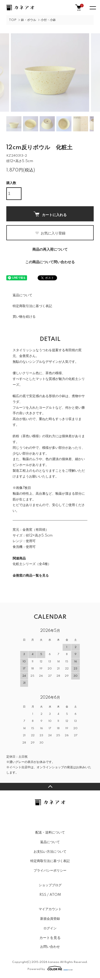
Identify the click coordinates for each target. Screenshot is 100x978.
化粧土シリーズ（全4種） (32, 564)
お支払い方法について (50, 851)
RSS (42, 895)
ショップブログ (50, 885)
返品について (22, 295)
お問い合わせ (50, 947)
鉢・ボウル (28, 20)
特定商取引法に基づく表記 (32, 306)
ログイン (50, 928)
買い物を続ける (24, 316)
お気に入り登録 (50, 233)
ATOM (55, 895)
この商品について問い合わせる (50, 262)
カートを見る (50, 938)
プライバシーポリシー (50, 870)
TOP (12, 20)
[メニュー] (92, 7)
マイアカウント (50, 909)
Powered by (50, 968)
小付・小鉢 (48, 20)
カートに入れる (50, 214)
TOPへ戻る (50, 786)
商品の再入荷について (50, 250)
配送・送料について (50, 832)
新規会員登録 (50, 919)
